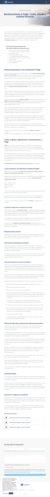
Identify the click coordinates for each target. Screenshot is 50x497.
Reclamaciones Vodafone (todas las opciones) (20, 422)
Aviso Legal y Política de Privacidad (21, 489)
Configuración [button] (5, 493)
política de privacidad (27, 451)
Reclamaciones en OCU (14, 53)
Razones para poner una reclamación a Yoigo (16, 46)
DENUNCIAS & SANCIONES (25, 10)
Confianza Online (12, 59)
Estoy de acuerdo (9, 467)
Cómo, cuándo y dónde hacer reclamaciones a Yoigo (17, 48)
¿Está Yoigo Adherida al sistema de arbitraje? (19, 56)
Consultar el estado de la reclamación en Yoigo (19, 51)
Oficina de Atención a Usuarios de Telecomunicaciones (20, 58)
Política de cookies (31, 489)
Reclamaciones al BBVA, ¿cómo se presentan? (20, 427)
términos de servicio (37, 451)
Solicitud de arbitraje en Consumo (16, 54)
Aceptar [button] (11, 493)
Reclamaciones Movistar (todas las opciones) (19, 417)
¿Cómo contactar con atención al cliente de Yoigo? (19, 50)
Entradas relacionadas (13, 62)
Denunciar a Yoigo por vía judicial (15, 61)
